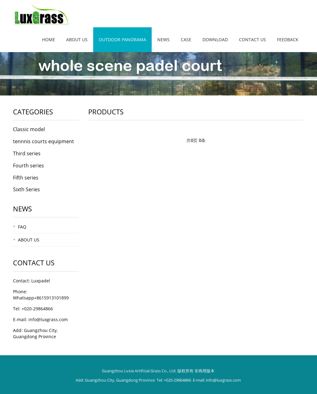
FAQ (22, 227)
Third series (27, 153)
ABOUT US (28, 240)
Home (48, 39)
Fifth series (25, 177)
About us (77, 39)
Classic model (29, 129)
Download (215, 39)
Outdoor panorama (122, 39)
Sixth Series (26, 189)
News (163, 39)
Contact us (252, 39)
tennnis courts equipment (43, 141)
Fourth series (28, 165)
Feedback (287, 39)
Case (186, 39)
